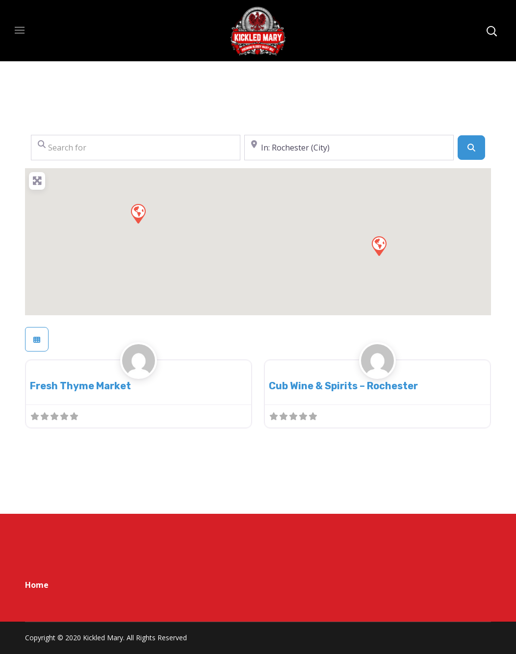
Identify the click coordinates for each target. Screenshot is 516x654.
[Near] (349, 147)
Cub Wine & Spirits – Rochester (343, 386)
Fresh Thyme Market (80, 386)
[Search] (471, 147)
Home (37, 584)
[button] (378, 245)
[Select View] (37, 339)
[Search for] (135, 147)
